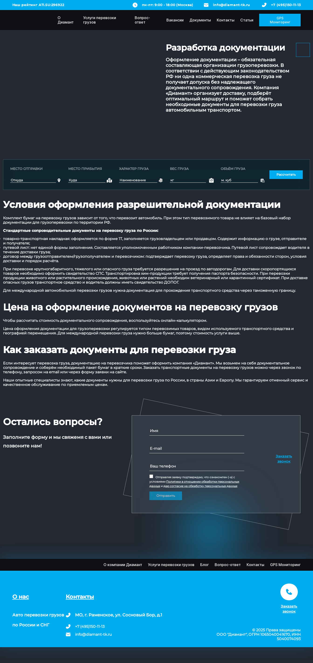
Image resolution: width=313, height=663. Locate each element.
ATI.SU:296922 (51, 5)
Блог (204, 564)
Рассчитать (286, 174)
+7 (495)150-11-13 (286, 5)
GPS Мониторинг (280, 20)
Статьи (246, 20)
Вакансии (175, 20)
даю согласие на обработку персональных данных (200, 486)
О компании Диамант (122, 564)
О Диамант (66, 19)
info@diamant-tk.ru (231, 5)
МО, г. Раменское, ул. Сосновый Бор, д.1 (118, 615)
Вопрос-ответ (142, 19)
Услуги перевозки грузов (99, 19)
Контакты (225, 20)
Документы (200, 20)
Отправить (165, 496)
